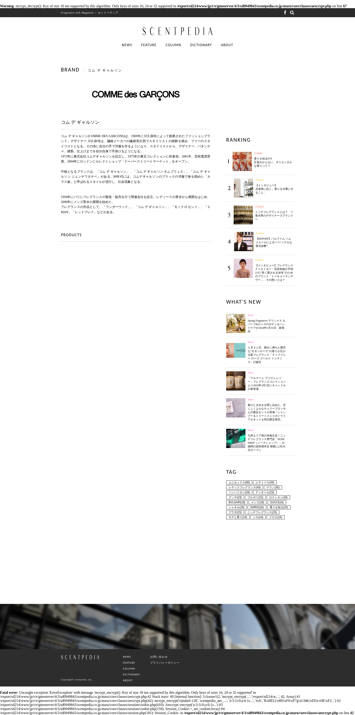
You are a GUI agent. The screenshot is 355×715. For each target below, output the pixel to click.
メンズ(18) (257, 502)
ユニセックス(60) (239, 482)
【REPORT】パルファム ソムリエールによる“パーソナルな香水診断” (274, 242)
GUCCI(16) (277, 502)
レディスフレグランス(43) (245, 487)
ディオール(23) (265, 492)
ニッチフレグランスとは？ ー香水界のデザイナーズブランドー (274, 215)
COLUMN (173, 45)
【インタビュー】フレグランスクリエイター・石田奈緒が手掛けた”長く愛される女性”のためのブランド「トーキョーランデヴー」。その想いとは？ (274, 272)
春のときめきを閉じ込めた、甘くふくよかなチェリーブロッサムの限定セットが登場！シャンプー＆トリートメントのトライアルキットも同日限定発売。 (267, 412)
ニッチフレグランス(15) (262, 512)
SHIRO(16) (257, 507)
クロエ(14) (275, 517)
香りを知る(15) (279, 507)
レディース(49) (265, 482)
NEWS (127, 45)
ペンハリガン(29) (239, 492)
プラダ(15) (235, 512)
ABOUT (227, 45)
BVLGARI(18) (237, 502)
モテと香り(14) (238, 517)
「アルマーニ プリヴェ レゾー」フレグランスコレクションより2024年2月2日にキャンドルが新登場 (267, 384)
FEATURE (149, 45)
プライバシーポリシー (165, 662)
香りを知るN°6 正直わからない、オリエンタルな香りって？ (273, 162)
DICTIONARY (201, 45)
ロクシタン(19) (278, 497)
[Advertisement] (260, 95)
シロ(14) (258, 517)
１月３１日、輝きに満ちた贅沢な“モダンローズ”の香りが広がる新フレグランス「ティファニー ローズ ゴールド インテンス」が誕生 (267, 355)
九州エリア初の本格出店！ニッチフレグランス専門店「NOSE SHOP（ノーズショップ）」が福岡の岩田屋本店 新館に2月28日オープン (267, 443)
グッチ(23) (235, 497)
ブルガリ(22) (255, 497)
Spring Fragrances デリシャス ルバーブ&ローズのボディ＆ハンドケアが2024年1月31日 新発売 (266, 326)
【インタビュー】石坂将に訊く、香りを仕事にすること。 (274, 189)
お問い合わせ (159, 656)
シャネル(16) (236, 507)
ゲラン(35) (272, 487)
